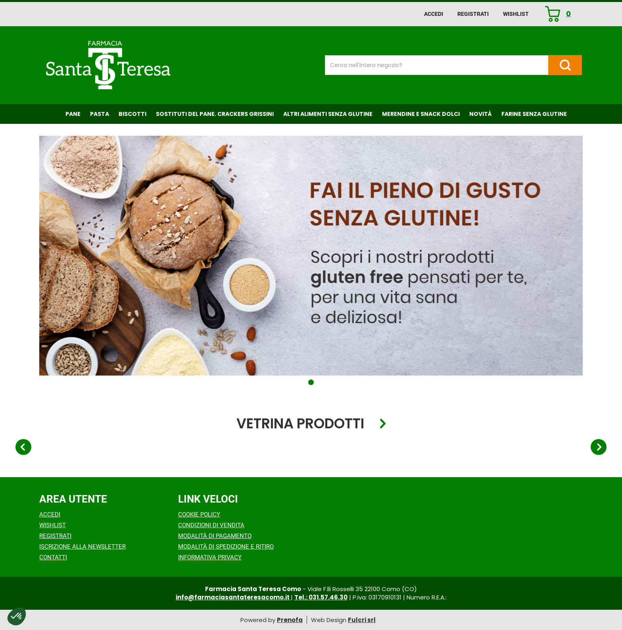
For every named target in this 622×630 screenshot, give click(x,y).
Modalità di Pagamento (214, 535)
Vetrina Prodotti (300, 424)
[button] (311, 382)
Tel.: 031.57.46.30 (320, 597)
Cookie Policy (199, 514)
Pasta (99, 114)
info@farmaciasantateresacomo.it (233, 597)
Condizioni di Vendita (211, 525)
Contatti (53, 557)
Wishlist (516, 14)
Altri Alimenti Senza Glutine (327, 114)
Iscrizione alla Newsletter (82, 546)
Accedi (433, 14)
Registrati (473, 14)
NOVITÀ (480, 114)
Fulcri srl (362, 620)
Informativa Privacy (210, 557)
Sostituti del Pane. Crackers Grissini (215, 114)
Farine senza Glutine (534, 114)
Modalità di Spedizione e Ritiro (226, 546)
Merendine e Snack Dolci (421, 114)
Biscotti (132, 114)
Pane (73, 114)
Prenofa (290, 620)
